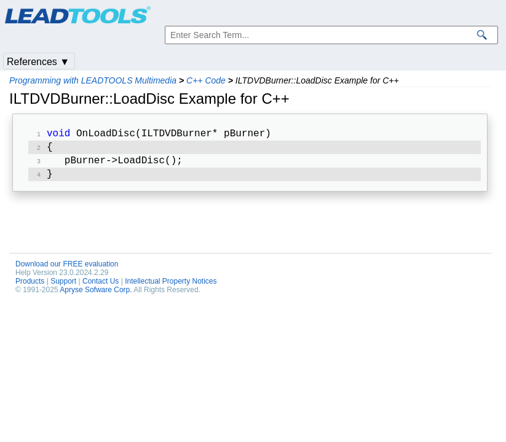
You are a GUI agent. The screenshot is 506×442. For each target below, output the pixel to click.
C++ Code (206, 80)
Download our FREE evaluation (66, 269)
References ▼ (38, 61)
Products (29, 286)
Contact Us (100, 286)
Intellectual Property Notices (170, 286)
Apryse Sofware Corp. (96, 294)
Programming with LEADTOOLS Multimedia (92, 80)
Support (63, 286)
